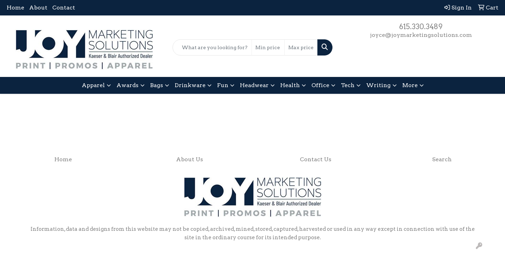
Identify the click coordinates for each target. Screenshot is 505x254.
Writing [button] (378, 85)
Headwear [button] (254, 85)
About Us (189, 159)
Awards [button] (127, 85)
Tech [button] (348, 85)
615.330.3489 (421, 26)
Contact (63, 7)
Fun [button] (222, 85)
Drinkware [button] (190, 85)
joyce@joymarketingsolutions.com (421, 35)
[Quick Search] (212, 47)
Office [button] (320, 85)
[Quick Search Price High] (301, 47)
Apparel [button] (93, 85)
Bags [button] (156, 85)
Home (15, 7)
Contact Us (315, 159)
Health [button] (290, 85)
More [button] (410, 85)
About (38, 7)
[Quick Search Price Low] (268, 47)
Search (442, 159)
